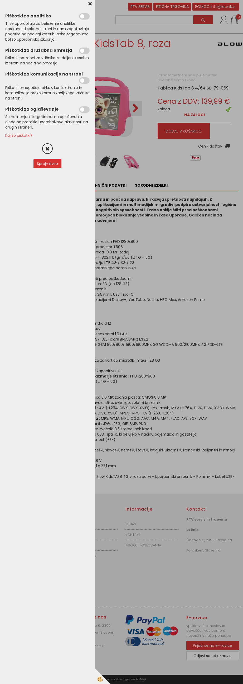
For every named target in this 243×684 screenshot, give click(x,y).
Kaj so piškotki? (18, 135)
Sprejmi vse (47, 163)
